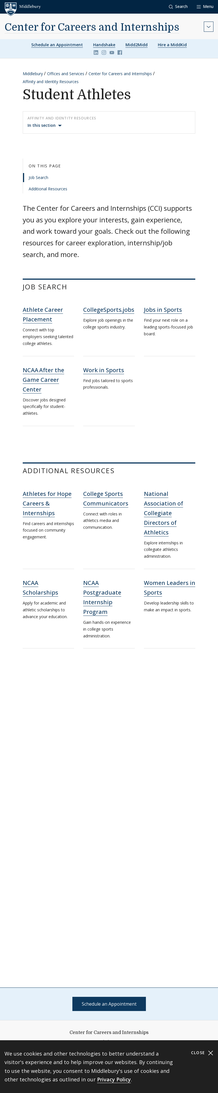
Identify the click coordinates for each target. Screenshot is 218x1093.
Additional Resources (48, 188)
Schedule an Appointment (57, 44)
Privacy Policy (114, 1079)
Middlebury (33, 73)
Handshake (104, 44)
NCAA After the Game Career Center (43, 379)
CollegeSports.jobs (108, 309)
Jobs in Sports (163, 309)
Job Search (38, 177)
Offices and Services (65, 73)
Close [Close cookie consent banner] (202, 1053)
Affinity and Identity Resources (51, 81)
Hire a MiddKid (172, 44)
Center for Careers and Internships (92, 27)
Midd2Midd (136, 44)
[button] (178, 6)
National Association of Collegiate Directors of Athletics (163, 513)
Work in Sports (103, 370)
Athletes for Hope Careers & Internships (47, 503)
